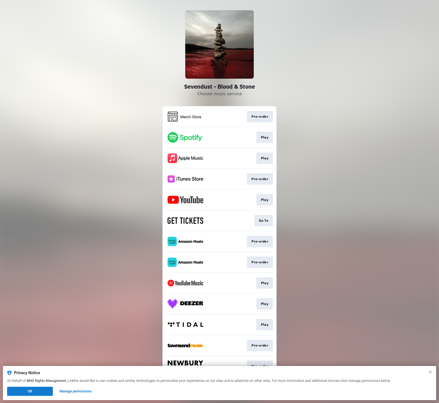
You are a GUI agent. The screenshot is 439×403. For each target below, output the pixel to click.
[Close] (430, 371)
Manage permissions (76, 391)
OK (30, 391)
